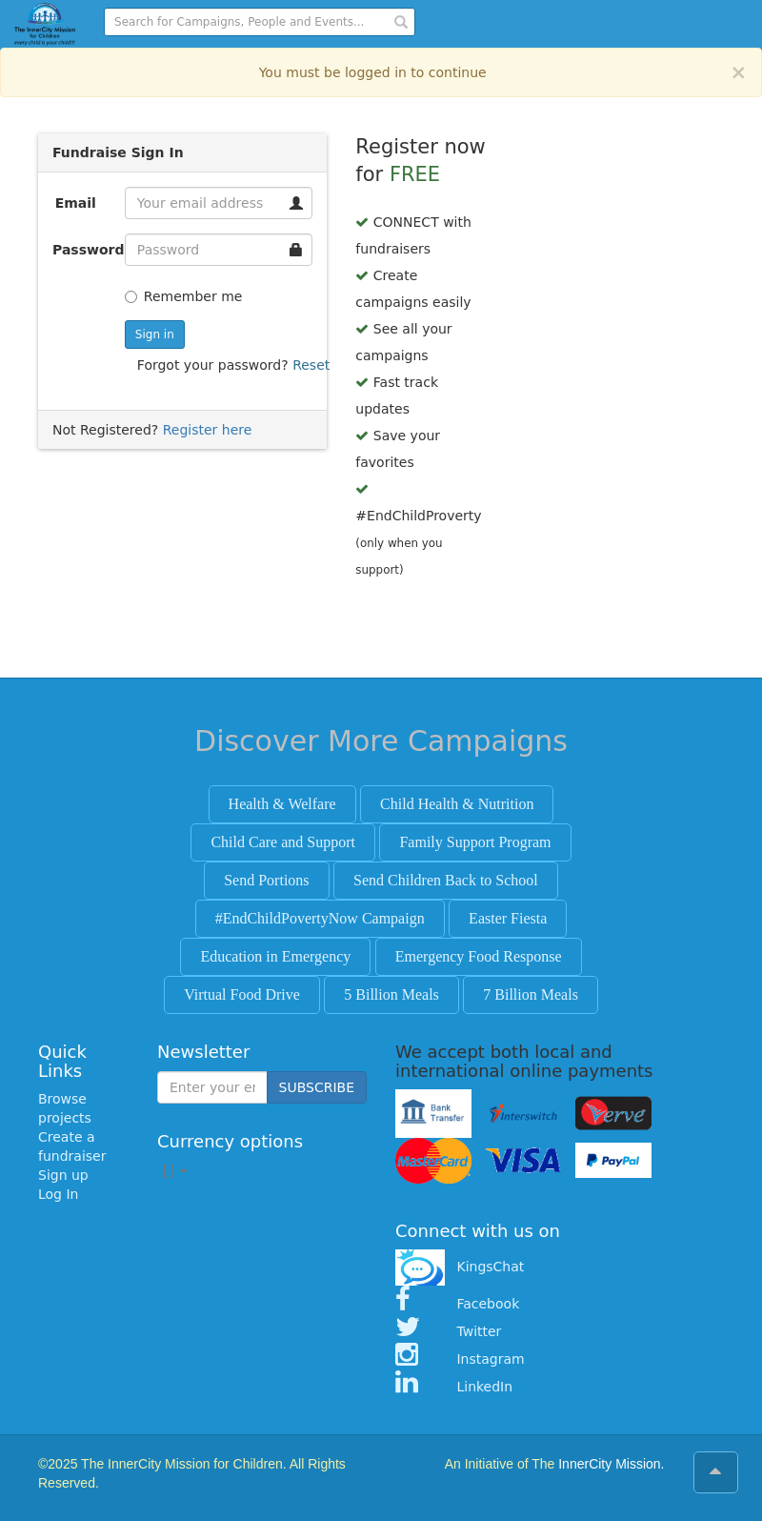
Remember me (184, 296)
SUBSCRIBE (316, 1087)
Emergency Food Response (478, 956)
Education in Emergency (275, 956)
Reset (311, 365)
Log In (58, 1194)
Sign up (63, 1175)
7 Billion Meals (530, 994)
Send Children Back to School (445, 880)
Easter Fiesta (508, 918)
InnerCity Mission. (611, 1463)
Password (81, 249)
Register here (207, 429)
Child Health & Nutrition (456, 804)
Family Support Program (475, 842)
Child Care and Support (283, 842)
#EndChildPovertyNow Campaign (320, 918)
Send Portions (266, 880)
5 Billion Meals (391, 994)
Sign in (154, 334)
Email (75, 203)
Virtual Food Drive (242, 994)
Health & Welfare (282, 804)
